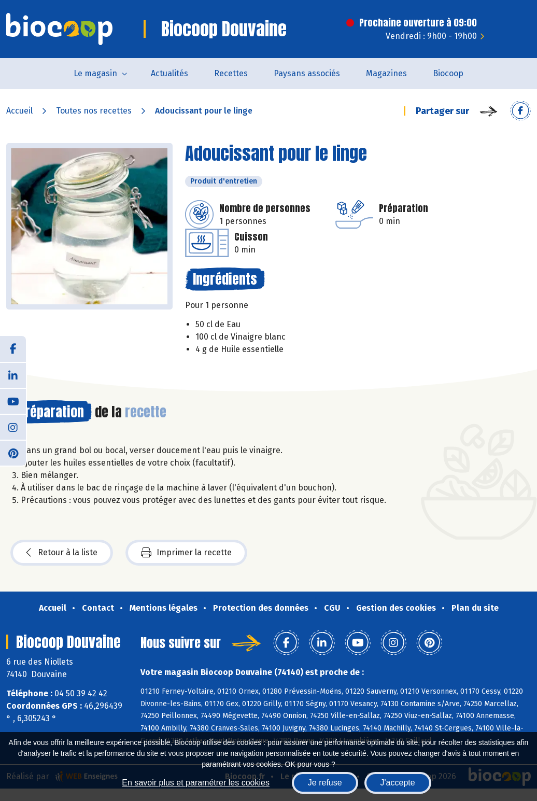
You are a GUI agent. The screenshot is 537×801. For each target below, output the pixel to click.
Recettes (231, 73)
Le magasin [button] (95, 73)
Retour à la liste (61, 552)
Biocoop (448, 73)
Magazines (386, 73)
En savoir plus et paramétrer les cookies (196, 782)
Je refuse (325, 782)
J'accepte (397, 782)
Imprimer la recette (186, 552)
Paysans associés (307, 73)
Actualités (169, 73)
